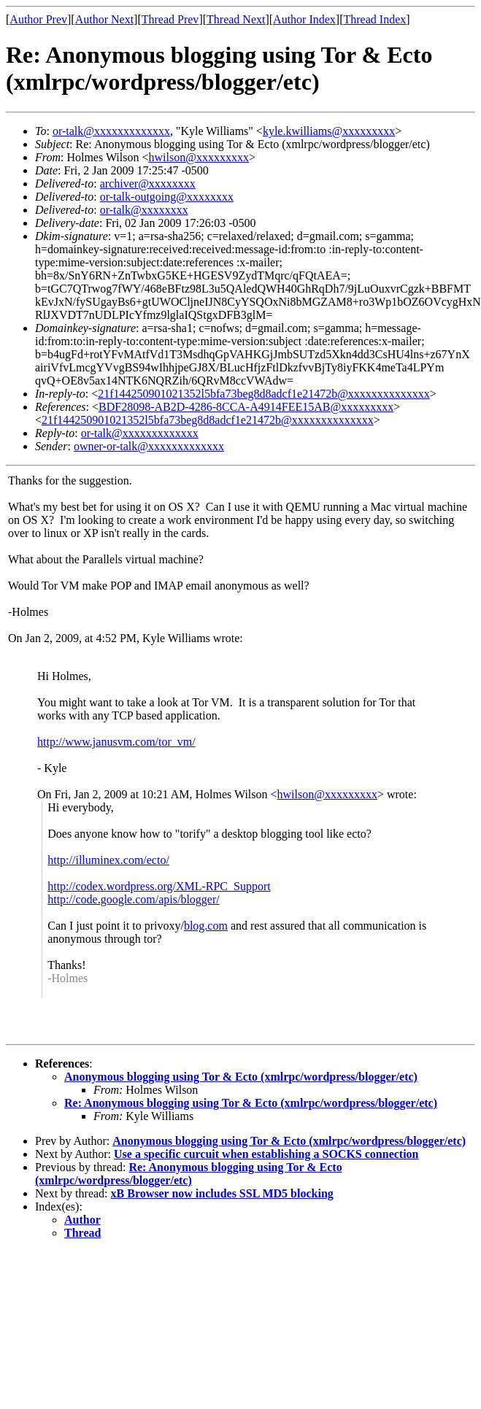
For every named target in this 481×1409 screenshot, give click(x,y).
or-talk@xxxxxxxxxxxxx (111, 131)
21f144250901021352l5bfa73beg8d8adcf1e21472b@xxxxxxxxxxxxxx (264, 393)
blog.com (206, 925)
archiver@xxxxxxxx (148, 183)
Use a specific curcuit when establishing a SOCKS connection (266, 1154)
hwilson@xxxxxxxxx (199, 157)
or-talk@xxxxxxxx (144, 210)
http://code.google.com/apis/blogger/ (133, 899)
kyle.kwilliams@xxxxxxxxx (329, 131)
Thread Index (375, 19)
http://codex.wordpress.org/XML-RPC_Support (158, 886)
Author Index (304, 19)
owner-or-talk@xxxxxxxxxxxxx (149, 446)
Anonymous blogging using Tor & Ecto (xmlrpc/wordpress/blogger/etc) (240, 1076)
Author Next (104, 19)
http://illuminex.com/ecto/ (108, 860)
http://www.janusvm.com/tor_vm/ (116, 742)
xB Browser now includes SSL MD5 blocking (222, 1193)
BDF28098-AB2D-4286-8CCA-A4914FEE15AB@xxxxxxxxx (246, 407)
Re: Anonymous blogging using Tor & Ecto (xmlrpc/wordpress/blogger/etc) (250, 1103)
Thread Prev (170, 19)
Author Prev (38, 19)
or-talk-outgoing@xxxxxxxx (167, 196)
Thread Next (236, 19)
